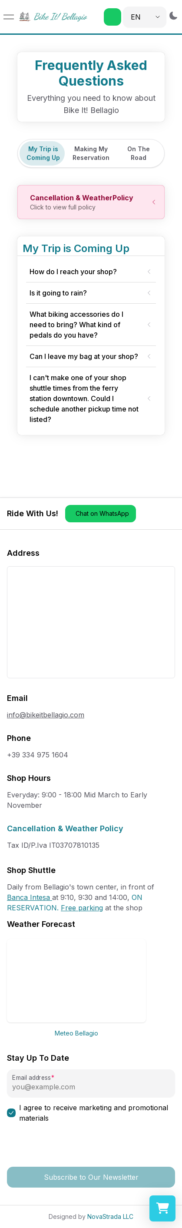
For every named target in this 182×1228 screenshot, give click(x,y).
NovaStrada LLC (110, 1216)
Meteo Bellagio (76, 1033)
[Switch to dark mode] (173, 15)
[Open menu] (8, 17)
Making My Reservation (91, 153)
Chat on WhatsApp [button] (102, 513)
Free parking (82, 907)
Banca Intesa (29, 897)
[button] (112, 17)
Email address (31, 1078)
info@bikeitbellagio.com (45, 714)
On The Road (138, 153)
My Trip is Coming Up (43, 153)
